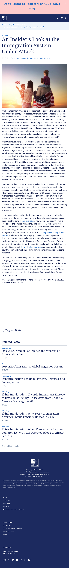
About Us (6, 500)
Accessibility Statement (40, 474)
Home (4, 25)
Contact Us (7, 547)
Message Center (8, 531)
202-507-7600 (13, 551)
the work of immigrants (31, 247)
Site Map (41, 476)
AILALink (6, 507)
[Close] (65, 3)
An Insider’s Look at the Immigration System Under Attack (24, 27)
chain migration (27, 221)
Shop (5, 534)
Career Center (8, 522)
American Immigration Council (13, 510)
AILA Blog (6, 504)
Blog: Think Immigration (17, 25)
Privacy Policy (25, 474)
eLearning (6, 525)
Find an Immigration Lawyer (12, 528)
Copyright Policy (31, 476)
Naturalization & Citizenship (39, 58)
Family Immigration (18, 58)
